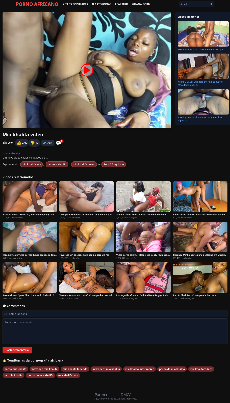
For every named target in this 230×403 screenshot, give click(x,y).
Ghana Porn (141, 4)
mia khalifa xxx (31, 164)
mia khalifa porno (84, 164)
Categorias (101, 4)
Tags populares (75, 4)
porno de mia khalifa (40, 375)
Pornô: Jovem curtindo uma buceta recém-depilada (200, 119)
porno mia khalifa (15, 369)
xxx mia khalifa (57, 164)
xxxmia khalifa (13, 375)
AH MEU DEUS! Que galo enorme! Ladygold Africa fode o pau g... (200, 83)
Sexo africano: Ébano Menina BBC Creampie (200, 49)
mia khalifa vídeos (201, 369)
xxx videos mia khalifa (106, 369)
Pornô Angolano (114, 164)
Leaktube (122, 4)
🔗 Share (48, 142)
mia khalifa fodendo (75, 369)
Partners (102, 394)
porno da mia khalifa (172, 369)
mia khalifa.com (68, 375)
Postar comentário (17, 350)
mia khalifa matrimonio (139, 369)
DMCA (126, 394)
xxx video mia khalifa (44, 369)
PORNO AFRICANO (37, 4)
